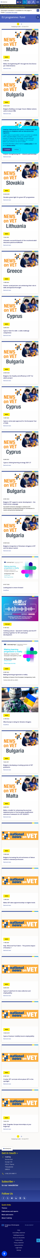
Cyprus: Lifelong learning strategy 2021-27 (17, 462)
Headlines (6, 590)
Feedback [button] (38, 1240)
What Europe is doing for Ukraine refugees (17, 722)
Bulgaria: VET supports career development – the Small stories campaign (19, 503)
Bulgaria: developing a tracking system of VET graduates (18, 766)
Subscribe (7, 1181)
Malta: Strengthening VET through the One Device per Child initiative (19, 65)
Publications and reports (10, 1211)
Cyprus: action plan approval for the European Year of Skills (20, 422)
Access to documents (19, 1237)
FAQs (18, 1230)
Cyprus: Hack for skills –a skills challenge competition (16, 332)
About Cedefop (7, 1218)
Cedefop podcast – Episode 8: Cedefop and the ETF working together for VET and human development (19, 633)
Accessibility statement (19, 1232)
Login (29, 2)
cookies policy (28, 143)
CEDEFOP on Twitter (7, 1198)
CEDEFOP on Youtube (12, 1198)
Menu (37, 2)
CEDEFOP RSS (24, 1198)
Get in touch (9, 1153)
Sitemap (19, 1250)
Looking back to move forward (13, 588)
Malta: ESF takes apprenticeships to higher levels (19, 903)
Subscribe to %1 (38, 17)
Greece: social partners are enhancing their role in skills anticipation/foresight (19, 286)
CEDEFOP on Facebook (3, 1198)
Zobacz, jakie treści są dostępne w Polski (14, 7)
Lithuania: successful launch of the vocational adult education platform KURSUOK (20, 241)
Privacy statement (19, 1242)
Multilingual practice (18, 1235)
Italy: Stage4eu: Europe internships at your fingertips (17, 1125)
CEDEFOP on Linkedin (16, 1198)
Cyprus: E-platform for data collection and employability (17, 992)
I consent (7, 149)
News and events (7, 1215)
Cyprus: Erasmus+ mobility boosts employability (18, 1036)
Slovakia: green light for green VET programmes (18, 197)
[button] (4, 1253)
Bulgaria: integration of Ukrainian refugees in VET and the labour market (19, 547)
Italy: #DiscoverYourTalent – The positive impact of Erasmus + (19, 947)
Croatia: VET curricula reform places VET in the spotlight (18, 1080)
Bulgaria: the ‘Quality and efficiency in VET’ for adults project (18, 377)
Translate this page (11, 12)
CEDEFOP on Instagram (20, 1198)
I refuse (16, 149)
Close (38, 10)
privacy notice (11, 145)
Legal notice (18, 1247)
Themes (4, 1208)
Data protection (18, 1245)
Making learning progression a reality (15, 674)
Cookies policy (19, 1240)
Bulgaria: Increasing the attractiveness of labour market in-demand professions (19, 858)
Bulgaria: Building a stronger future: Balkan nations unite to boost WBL (20, 110)
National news (7, 68)
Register (33, 2)
